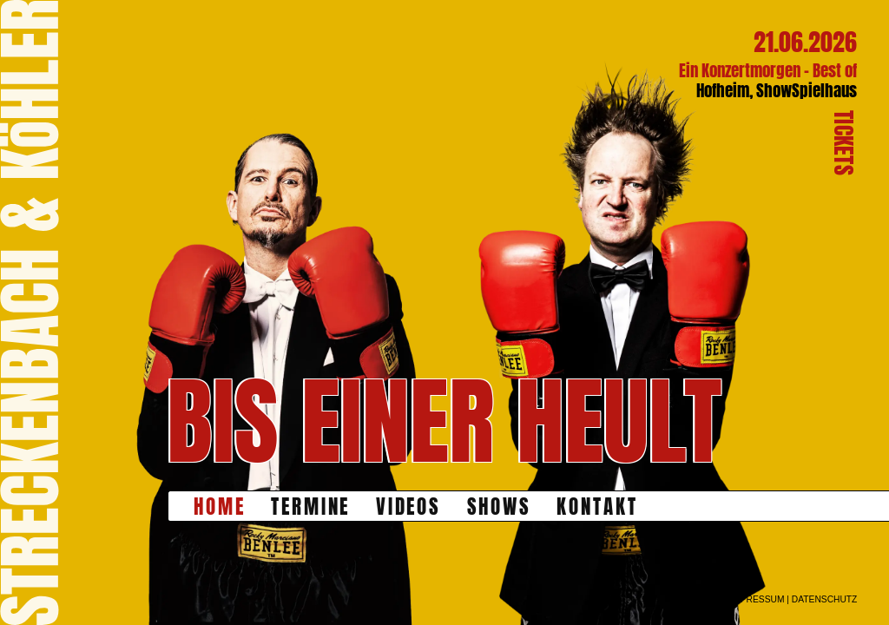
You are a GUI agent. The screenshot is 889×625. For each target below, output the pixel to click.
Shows (499, 506)
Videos (409, 506)
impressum (757, 599)
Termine (311, 506)
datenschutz (825, 599)
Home (220, 506)
